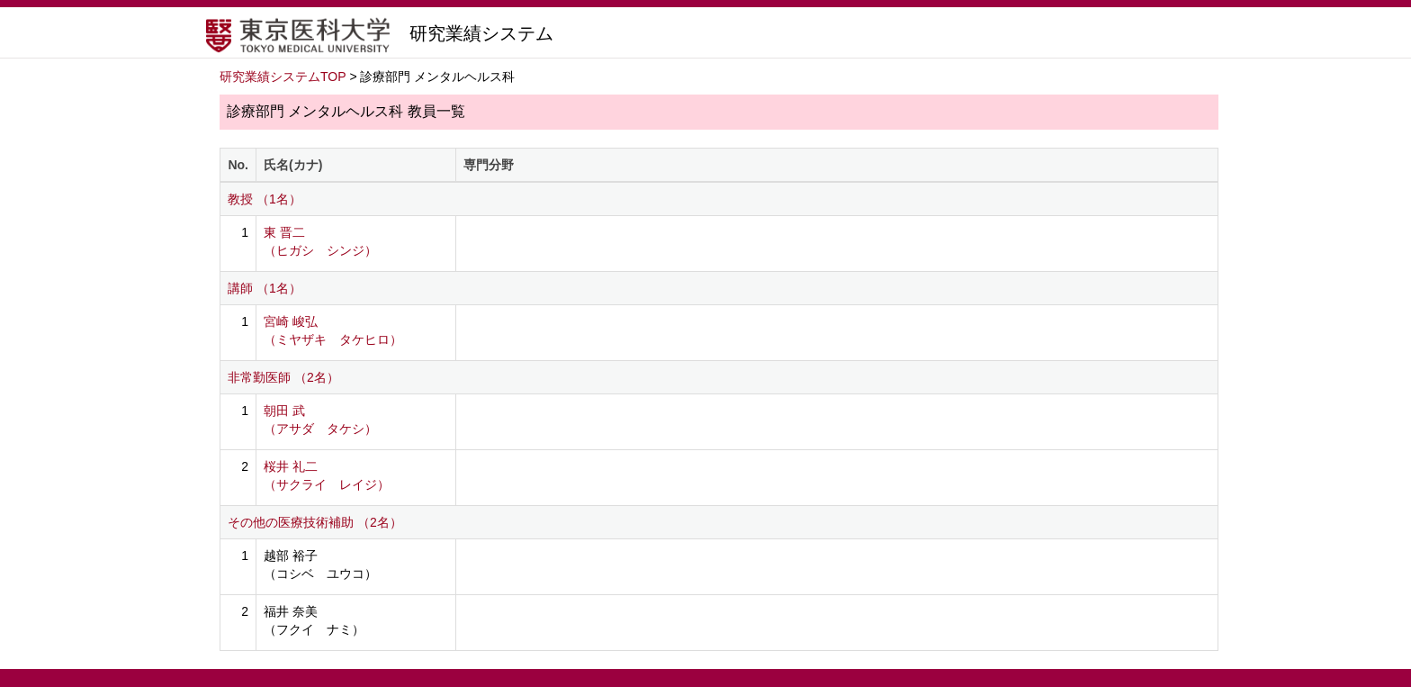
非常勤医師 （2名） (283, 377)
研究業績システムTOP (283, 76)
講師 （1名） (264, 288)
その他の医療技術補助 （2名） (315, 522)
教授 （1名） (264, 199)
